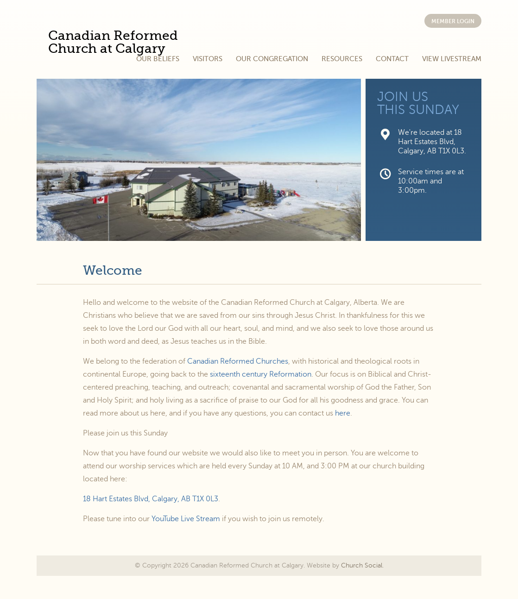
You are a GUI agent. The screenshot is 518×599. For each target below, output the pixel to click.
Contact (392, 59)
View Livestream (451, 59)
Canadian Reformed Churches (237, 361)
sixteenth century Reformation (260, 374)
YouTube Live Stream (186, 519)
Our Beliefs (157, 59)
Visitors (207, 59)
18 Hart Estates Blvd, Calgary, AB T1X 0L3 (150, 499)
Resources (342, 59)
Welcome (112, 270)
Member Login (452, 21)
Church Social (361, 565)
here (342, 413)
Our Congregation (272, 59)
